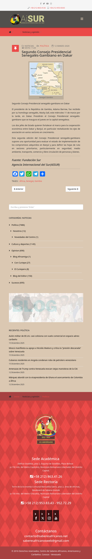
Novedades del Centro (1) (26, 237)
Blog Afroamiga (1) (22, 256)
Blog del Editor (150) (22, 276)
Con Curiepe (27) (22, 262)
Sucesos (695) (17, 282)
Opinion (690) (17, 250)
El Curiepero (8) (21, 269)
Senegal (29, 181)
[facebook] (40, 3)
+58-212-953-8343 (57, 8)
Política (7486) (18, 225)
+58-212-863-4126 (38, 8)
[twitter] (44, 3)
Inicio (16, 32)
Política (45, 32)
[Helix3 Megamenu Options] (81, 18)
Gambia (38, 181)
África (22, 181)
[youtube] (47, 3)
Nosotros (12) (19, 231)
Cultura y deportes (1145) (23, 244)
